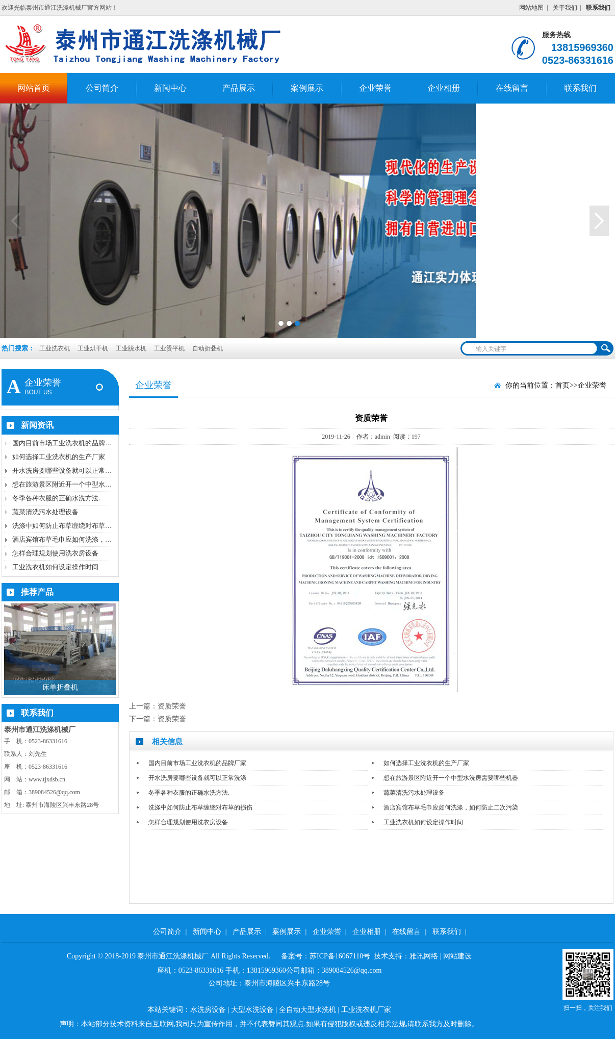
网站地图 (531, 7)
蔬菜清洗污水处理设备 (45, 512)
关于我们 (565, 7)
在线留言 (512, 88)
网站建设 (457, 956)
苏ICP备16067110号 (340, 956)
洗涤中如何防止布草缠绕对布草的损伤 (68, 525)
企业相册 (443, 88)
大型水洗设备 (252, 1009)
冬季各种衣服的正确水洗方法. (56, 498)
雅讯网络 (423, 956)
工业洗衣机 (54, 348)
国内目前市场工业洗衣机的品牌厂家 (65, 443)
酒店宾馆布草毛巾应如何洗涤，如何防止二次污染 (85, 539)
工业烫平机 (170, 348)
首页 (562, 385)
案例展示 (307, 88)
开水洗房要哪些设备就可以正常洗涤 (65, 470)
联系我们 (580, 88)
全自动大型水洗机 (307, 1009)
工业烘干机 (94, 348)
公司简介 (102, 88)
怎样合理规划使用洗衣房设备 (55, 553)
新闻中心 (170, 88)
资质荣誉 (172, 706)
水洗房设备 (208, 1009)
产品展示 (238, 88)
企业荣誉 (375, 88)
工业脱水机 (132, 348)
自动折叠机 (207, 348)
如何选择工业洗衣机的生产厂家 (58, 457)
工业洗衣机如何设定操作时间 (55, 567)
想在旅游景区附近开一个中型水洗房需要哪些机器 (85, 484)
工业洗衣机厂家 (366, 1009)
